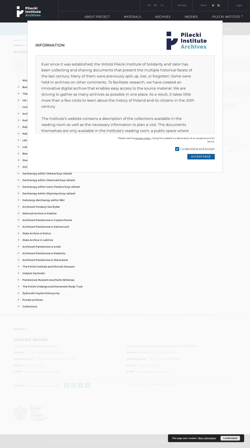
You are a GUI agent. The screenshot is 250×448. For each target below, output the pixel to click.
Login (239, 5)
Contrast (182, 5)
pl (162, 5)
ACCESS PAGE (201, 156)
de (155, 5)
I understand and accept (197, 149)
